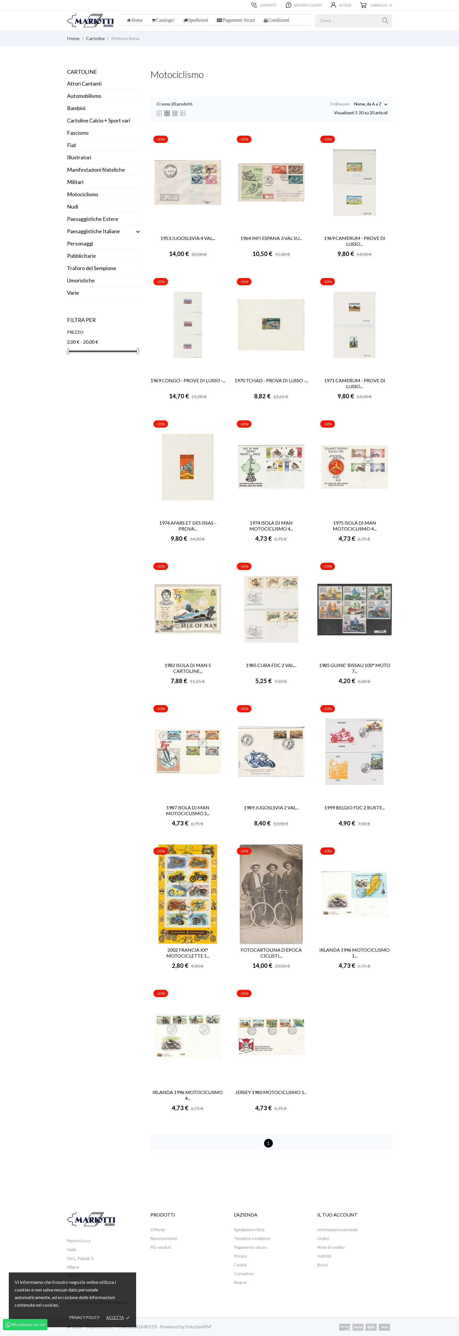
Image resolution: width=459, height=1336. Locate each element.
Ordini (323, 1238)
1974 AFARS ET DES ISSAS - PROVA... (187, 525)
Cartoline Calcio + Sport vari (98, 120)
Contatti (263, 5)
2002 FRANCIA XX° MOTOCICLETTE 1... (187, 952)
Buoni (322, 1264)
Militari (75, 182)
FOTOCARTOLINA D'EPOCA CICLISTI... (271, 952)
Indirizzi (324, 1255)
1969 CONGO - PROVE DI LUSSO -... (187, 380)
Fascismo (77, 132)
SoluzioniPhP (198, 1326)
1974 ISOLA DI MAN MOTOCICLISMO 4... (271, 525)
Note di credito (331, 1247)
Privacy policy (84, 1317)
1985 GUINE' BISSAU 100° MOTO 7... (354, 668)
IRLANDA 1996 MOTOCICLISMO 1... (354, 952)
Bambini (76, 108)
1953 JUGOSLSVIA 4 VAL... (187, 238)
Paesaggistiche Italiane (93, 231)
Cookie (240, 1264)
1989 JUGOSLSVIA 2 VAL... (271, 807)
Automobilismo (84, 96)
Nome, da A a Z (367, 104)
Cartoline (82, 72)
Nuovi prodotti (163, 1238)
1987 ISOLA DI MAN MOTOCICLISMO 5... (188, 810)
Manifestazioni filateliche (96, 169)
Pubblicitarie (81, 255)
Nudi (72, 206)
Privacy (240, 1255)
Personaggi (80, 243)
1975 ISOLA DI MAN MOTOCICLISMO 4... (354, 525)
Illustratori (79, 157)
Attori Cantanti (84, 83)
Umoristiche (81, 280)
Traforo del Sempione (91, 268)
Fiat (71, 145)
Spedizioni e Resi (249, 1229)
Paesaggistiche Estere (92, 219)
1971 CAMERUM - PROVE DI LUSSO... (354, 383)
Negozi (240, 1282)
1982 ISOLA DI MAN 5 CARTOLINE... (188, 668)
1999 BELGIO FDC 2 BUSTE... (354, 807)
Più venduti (160, 1247)
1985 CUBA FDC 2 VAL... (271, 665)
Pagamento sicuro (250, 1247)
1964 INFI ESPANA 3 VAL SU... (271, 238)
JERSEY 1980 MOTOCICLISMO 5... (271, 1092)
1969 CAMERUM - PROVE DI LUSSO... (354, 241)
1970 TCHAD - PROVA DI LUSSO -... (271, 380)
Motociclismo (82, 194)
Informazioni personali (337, 1229)
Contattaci (244, 1273)
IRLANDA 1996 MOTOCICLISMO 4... (188, 1095)
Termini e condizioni (252, 1238)
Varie (73, 292)
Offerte (157, 1229)
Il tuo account (337, 1214)
